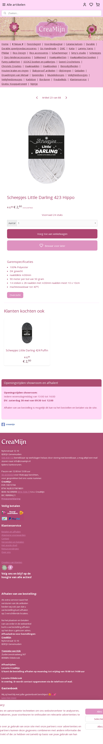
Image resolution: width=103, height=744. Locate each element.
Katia (71, 48)
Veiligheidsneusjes (11, 79)
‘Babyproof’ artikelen (43, 70)
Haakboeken (50, 66)
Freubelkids (59, 79)
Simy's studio (78, 52)
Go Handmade (48, 48)
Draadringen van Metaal (14, 75)
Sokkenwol (40, 57)
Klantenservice (78, 79)
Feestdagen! (34, 44)
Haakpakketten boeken (83, 57)
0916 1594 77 (24, 491)
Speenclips (38, 75)
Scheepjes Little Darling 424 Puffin (27, 350)
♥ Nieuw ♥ (17, 44)
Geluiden (79, 70)
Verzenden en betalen (12, 541)
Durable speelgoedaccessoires (19, 48)
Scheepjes (95, 52)
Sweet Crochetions (69, 61)
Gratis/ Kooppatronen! (14, 83)
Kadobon (31, 79)
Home (5, 44)
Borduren (44, 79)
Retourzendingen (10, 548)
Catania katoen (74, 44)
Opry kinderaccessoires (17, 57)
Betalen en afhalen (11, 531)
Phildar (5, 52)
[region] (30, 716)
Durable (90, 44)
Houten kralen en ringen (15, 70)
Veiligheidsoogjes (78, 75)
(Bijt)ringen (65, 70)
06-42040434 (7, 474)
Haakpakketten (57, 57)
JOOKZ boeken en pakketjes (39, 61)
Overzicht (15, 294)
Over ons (6, 552)
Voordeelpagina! (53, 44)
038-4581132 (7, 457)
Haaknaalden (32, 66)
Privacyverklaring (11, 498)
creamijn (8, 424)
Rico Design (19, 52)
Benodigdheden (69, 66)
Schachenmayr (60, 52)
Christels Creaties (11, 66)
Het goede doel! (9, 545)
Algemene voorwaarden (13, 535)
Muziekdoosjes (55, 75)
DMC (62, 48)
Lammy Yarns (85, 48)
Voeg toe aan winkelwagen (52, 233)
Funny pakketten (10, 61)
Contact (5, 538)
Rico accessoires (38, 52)
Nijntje (34, 83)
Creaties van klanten (11, 562)
